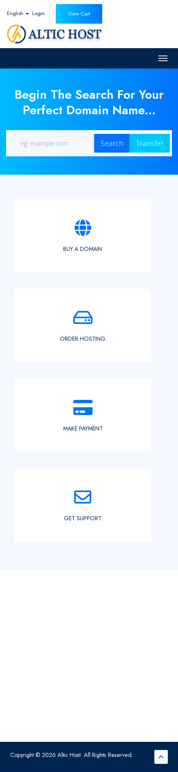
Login (38, 13)
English (18, 13)
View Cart (79, 14)
